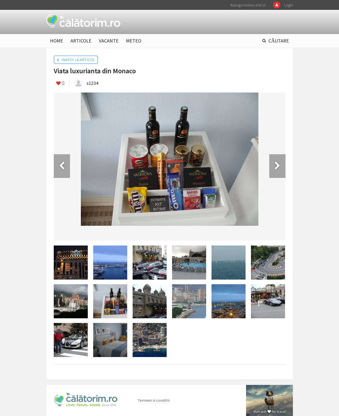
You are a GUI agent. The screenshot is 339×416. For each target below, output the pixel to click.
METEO (133, 41)
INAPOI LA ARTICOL (76, 59)
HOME (56, 41)
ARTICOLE (81, 41)
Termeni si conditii (154, 400)
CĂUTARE (278, 41)
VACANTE (109, 41)
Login (288, 4)
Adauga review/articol (248, 4)
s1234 (92, 83)
